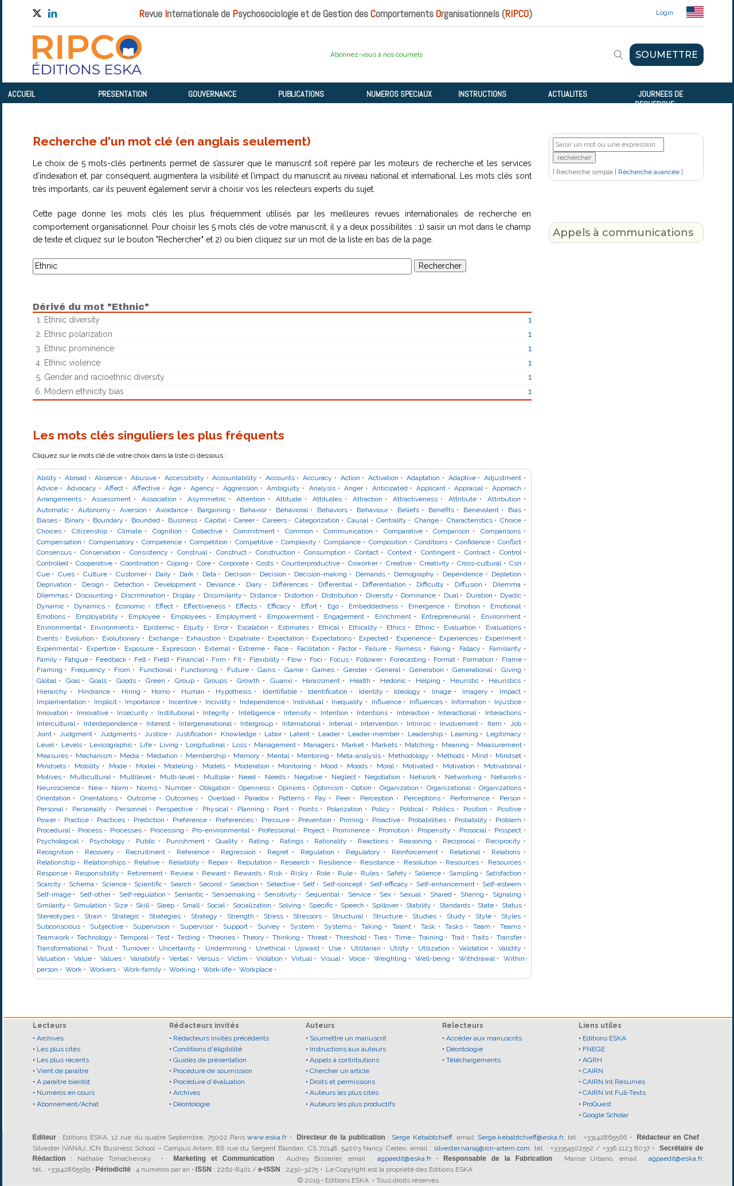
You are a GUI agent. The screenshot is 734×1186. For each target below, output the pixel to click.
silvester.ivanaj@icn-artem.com (482, 1148)
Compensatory (111, 542)
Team (481, 926)
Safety (397, 873)
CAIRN (593, 1071)
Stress (273, 916)
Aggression (240, 488)
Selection (244, 884)
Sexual (410, 894)
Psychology (107, 841)
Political (411, 809)
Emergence (426, 606)
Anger (353, 488)
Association (159, 499)
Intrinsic (419, 724)
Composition (388, 542)
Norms (146, 788)
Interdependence (111, 724)
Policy (381, 809)
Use (335, 948)
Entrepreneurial (445, 616)
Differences (290, 584)
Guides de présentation (210, 1060)
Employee (144, 616)
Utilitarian (366, 948)
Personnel (131, 809)
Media (129, 756)
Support (235, 926)
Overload (221, 798)
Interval (340, 724)
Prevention (314, 820)
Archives (50, 1038)
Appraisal (468, 488)
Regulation (317, 852)
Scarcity (49, 884)
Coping (178, 563)
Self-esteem (501, 884)
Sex (385, 894)
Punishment (185, 841)
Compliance (342, 542)
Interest (158, 724)
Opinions (291, 788)
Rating (259, 841)
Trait (457, 937)
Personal (50, 809)
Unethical (271, 948)
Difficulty (430, 584)
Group (184, 681)
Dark (186, 574)
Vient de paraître (62, 1071)
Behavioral (292, 510)
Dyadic (510, 595)
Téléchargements (473, 1060)
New (95, 788)
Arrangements (59, 499)
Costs (265, 563)
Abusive (144, 478)
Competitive (254, 542)
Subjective (106, 926)
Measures (52, 756)
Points (308, 809)
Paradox (257, 798)
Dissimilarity (223, 595)
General (388, 670)
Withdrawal (477, 959)
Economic (130, 606)
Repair (218, 862)
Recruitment (145, 852)
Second (210, 884)
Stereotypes (56, 916)
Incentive (183, 702)
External (217, 649)
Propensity (434, 830)
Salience (428, 873)
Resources (462, 862)
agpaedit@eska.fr (404, 1158)
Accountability (234, 478)
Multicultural (90, 777)
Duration (479, 595)
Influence (386, 702)
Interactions (503, 713)
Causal (357, 520)
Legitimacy (503, 734)
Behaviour (372, 510)
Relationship (56, 862)
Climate (130, 531)
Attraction (367, 499)
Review (182, 873)
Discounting (94, 595)
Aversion (133, 510)
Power (46, 820)
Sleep (165, 905)
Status (512, 905)
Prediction (149, 820)
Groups (215, 681)
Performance (470, 798)
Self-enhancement (445, 884)
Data (209, 574)
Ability (47, 478)
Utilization (434, 948)
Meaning (455, 745)
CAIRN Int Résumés (614, 1082)
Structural (347, 916)
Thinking (286, 937)
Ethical (328, 627)
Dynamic (50, 606)
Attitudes (327, 499)
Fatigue (76, 659)
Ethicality (363, 627)
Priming (351, 820)
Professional (276, 830)
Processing (167, 830)
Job (515, 724)
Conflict (509, 542)
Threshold (350, 937)
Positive (509, 809)
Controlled (52, 563)
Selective (281, 884)
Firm (219, 659)
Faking (440, 649)
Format (444, 659)
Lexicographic (110, 745)
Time (403, 937)
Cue (43, 574)
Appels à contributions (344, 1060)
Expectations (332, 638)
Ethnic (425, 627)
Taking (371, 926)
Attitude (289, 499)
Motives (49, 777)
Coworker (363, 563)
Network (422, 777)
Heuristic (464, 681)
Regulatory (363, 852)
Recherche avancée (649, 172)
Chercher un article (339, 1071)
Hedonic (393, 681)
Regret (277, 852)
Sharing (472, 894)
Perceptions (422, 798)
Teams (510, 926)
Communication (348, 531)
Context (400, 552)
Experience (413, 638)
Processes (126, 830)
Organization (399, 788)
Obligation (215, 788)
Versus (208, 959)
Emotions (51, 616)
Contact (366, 552)
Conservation (100, 552)
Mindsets (51, 766)
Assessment (111, 499)
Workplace (255, 969)
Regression (238, 852)
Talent (401, 926)
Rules (370, 873)
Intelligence (257, 713)
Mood (329, 766)
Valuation (51, 959)
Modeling (178, 766)
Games (323, 670)
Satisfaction (503, 873)
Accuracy (317, 478)
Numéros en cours (66, 1093)
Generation (426, 670)
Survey (268, 926)
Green (155, 681)
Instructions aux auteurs (348, 1049)
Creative (399, 563)
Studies (424, 916)
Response (52, 873)
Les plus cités (58, 1049)
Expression (179, 649)
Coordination (139, 563)
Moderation (252, 766)
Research (295, 862)
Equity (194, 627)
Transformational (62, 948)
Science (114, 884)
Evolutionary (121, 638)
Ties (380, 937)
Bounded (145, 520)
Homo (160, 692)
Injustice (507, 702)
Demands (370, 574)
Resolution (420, 862)
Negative (308, 777)
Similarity (51, 905)
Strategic (125, 916)
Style (483, 916)
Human (193, 692)
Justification (194, 734)
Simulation (90, 905)
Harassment (321, 681)
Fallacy (470, 649)
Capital (215, 520)
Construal (192, 552)
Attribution (504, 499)
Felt (140, 659)
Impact (510, 692)
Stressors (307, 916)
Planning (250, 809)
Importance (142, 702)
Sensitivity (280, 894)
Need (247, 777)
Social (216, 905)
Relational (465, 852)
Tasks (454, 926)
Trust (105, 948)
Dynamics (89, 606)
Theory (253, 937)
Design (93, 584)
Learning (464, 734)
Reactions (373, 841)
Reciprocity (503, 841)
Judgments (118, 734)
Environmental (59, 627)
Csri (515, 563)
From (122, 670)
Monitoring (294, 766)
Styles (511, 916)
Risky (300, 873)
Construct (231, 552)
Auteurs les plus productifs (352, 1104)
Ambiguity (283, 488)
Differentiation (384, 584)
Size (121, 905)
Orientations (99, 798)
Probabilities (427, 820)
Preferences (234, 820)
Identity (371, 692)
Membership (206, 756)
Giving (511, 670)
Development (175, 584)
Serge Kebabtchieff (422, 1137)
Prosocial (472, 830)
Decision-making (320, 574)
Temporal (134, 937)
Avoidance (172, 510)
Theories (221, 937)
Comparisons (501, 531)
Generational (472, 670)
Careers (275, 520)
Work (73, 969)
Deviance (220, 584)
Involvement (459, 724)
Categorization (317, 520)
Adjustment (502, 478)
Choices (49, 531)
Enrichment (393, 616)
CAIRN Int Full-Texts (614, 1093)
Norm (119, 788)
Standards (454, 905)
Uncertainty (177, 948)
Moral (385, 766)
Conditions (431, 542)
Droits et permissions (342, 1082)
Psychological (58, 841)
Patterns (291, 798)
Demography (414, 574)
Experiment (503, 638)
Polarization (344, 809)
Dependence (463, 574)
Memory (246, 756)
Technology (94, 937)
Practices (111, 820)
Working (182, 969)
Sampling (463, 873)
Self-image (54, 894)
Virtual (301, 959)
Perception (376, 798)
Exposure (139, 649)
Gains (266, 670)
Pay (320, 798)
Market (353, 745)
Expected (373, 638)
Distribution (340, 595)
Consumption (325, 552)
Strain (93, 916)
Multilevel (135, 777)
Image (441, 692)
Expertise (101, 649)
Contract (477, 552)
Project (314, 830)
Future (238, 670)
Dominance (418, 595)
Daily (163, 574)
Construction (275, 552)
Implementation (61, 702)
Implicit (105, 702)
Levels (71, 745)
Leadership (425, 734)
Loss (239, 745)
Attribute (462, 499)
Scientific (148, 884)
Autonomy (94, 510)
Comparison (451, 531)
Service (359, 894)
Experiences (458, 638)
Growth (248, 681)
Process (90, 830)
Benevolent (481, 510)
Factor (347, 649)
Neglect (343, 777)
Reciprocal (459, 841)
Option (362, 788)
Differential (335, 584)
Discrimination (143, 595)
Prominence (351, 830)
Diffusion (468, 584)
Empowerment (290, 616)
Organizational (449, 788)
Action (350, 478)
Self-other (95, 894)
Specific (321, 905)
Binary (75, 520)
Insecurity (133, 713)
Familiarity (505, 649)
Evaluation (460, 627)
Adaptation (423, 478)
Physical (215, 809)
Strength (240, 916)
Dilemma (507, 584)
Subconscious (58, 926)
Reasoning (415, 841)
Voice (357, 959)
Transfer (509, 937)
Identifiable (280, 692)
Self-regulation (142, 894)
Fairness (408, 649)
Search (181, 884)
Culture (95, 574)
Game (293, 670)
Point (281, 809)
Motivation (459, 766)
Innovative (92, 713)
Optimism (328, 788)
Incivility (218, 702)
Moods (357, 766)
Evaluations (503, 627)
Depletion (506, 574)
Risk (276, 873)
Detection (129, 584)
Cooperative (94, 563)
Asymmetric (207, 499)
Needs (275, 777)
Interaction (413, 713)
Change (427, 520)
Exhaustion (203, 638)
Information (468, 702)
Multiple (217, 777)
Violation (269, 959)
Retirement (145, 873)
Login (664, 13)
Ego (333, 606)
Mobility (87, 766)
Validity (509, 948)
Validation (474, 948)
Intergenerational (205, 724)
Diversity (379, 595)
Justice (156, 734)
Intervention (379, 724)
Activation (383, 478)
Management (275, 745)
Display (184, 595)
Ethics (395, 627)
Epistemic (158, 627)
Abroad (76, 478)
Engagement (344, 616)
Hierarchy (52, 692)
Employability (97, 616)
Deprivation (54, 584)
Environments (112, 627)
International (301, 724)
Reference (193, 852)
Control (510, 552)
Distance (263, 595)
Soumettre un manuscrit (348, 1038)
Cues (66, 574)
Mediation (162, 756)
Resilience (335, 862)
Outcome (141, 798)
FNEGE (594, 1049)
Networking (463, 777)
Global (46, 681)
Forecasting (408, 659)
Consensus (54, 552)
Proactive (386, 820)
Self (309, 884)
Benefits (441, 510)
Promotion (393, 830)
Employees (188, 616)
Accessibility (184, 478)
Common (299, 531)
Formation (478, 659)
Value (83, 959)
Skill (142, 905)
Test (163, 937)
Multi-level (177, 777)
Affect (114, 488)
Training (431, 937)
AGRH (592, 1060)
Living (168, 745)
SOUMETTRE (666, 54)
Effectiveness (204, 606)
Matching (419, 745)
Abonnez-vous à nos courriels (376, 54)
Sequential (322, 894)
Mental (278, 756)
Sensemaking (233, 894)
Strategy (204, 916)
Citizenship (89, 531)
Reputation (254, 862)
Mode (118, 766)
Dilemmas (52, 595)
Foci (316, 659)
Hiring (131, 692)
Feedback (111, 659)
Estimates (293, 627)
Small (191, 905)
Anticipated (390, 488)
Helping (428, 681)
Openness (254, 788)
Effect (164, 606)
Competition (209, 542)
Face (281, 649)
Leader (329, 734)
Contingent (438, 552)
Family (47, 659)
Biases (47, 520)
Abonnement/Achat (68, 1104)
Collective (207, 531)
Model (145, 766)
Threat (317, 937)
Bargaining (214, 510)
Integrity (216, 713)
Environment (501, 616)
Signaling (507, 894)
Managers (318, 745)
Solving (290, 905)
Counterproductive (311, 563)
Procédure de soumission (212, 1071)
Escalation (252, 627)
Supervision (151, 926)
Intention (334, 713)
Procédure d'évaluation (209, 1082)
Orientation (54, 798)
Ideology (407, 692)
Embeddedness (373, 606)
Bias (514, 510)
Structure (388, 916)
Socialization (252, 905)
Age (175, 488)
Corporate (234, 563)
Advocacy (81, 488)
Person (510, 798)
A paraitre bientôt (63, 1082)
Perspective (174, 809)
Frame (512, 659)
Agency (202, 488)
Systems (338, 926)
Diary (254, 584)
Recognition (55, 852)
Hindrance (94, 692)
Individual (308, 702)
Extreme (252, 649)
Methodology (408, 756)
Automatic (53, 510)
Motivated (418, 766)
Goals (98, 681)
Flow (294, 659)
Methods (450, 756)
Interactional (457, 713)
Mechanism (94, 756)
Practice (76, 820)
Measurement (499, 745)
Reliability (184, 862)
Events (47, 638)
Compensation (59, 542)
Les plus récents (63, 1060)
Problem (508, 820)
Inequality (347, 702)
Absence (108, 478)
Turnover (136, 948)
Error (221, 627)
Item (494, 724)
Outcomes (182, 798)
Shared (441, 894)
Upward (307, 948)
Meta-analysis (359, 756)
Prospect (507, 830)
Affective (146, 488)
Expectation (286, 638)
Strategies (165, 916)
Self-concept (342, 884)
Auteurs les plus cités (344, 1093)
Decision (238, 574)
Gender (355, 670)
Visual (330, 959)
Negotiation (382, 777)
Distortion (299, 595)
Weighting (390, 959)
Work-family (142, 969)
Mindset (508, 756)
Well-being (432, 959)
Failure (375, 649)
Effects (246, 606)
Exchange (164, 638)
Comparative (403, 531)
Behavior (253, 510)
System (302, 926)
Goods (126, 681)
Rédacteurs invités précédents (221, 1038)
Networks (506, 777)
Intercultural (56, 724)
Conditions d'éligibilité (207, 1049)
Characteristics (470, 520)
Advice (47, 488)
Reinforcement (415, 852)
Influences (426, 702)
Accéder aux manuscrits (484, 1038)
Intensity (297, 713)
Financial (190, 659)
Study (456, 916)
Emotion (467, 606)
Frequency (88, 670)
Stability (418, 905)
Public (145, 841)
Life (146, 745)
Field (161, 659)
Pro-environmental (220, 830)
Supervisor (196, 926)
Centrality (391, 520)
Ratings (291, 841)
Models (213, 766)
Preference (190, 820)
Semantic (189, 894)
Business (182, 520)
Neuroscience (58, 788)
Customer (131, 574)
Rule (345, 873)
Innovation (52, 713)
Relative (146, 862)
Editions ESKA (604, 1038)
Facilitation (313, 649)
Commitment (254, 531)
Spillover (385, 905)
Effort (309, 606)
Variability (145, 959)
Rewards (247, 873)
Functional (155, 670)
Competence (162, 542)
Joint (44, 734)
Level (45, 745)
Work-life (217, 969)
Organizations (500, 788)
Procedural (53, 830)
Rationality (330, 841)
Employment (236, 616)
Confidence (472, 542)
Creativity (435, 563)
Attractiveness (415, 499)
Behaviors (332, 510)
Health (360, 681)
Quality (227, 841)
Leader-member (374, 734)
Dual (451, 595)
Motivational (502, 766)
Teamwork (53, 937)
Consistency (149, 552)
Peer (343, 798)
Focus (339, 659)
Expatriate (244, 638)
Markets (384, 745)
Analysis (322, 488)
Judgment (76, 734)
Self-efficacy (389, 884)
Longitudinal (205, 745)
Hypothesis (233, 692)
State (486, 905)
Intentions (372, 713)
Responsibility (97, 873)
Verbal (179, 959)
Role (323, 873)
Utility (399, 948)
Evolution (79, 638)
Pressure (275, 820)
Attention (250, 499)
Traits (480, 937)
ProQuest (597, 1104)
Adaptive (462, 478)
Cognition (167, 531)
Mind (480, 756)
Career (244, 520)
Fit (237, 659)
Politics (443, 809)
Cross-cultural (479, 563)
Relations (505, 852)
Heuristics (505, 681)
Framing (50, 670)
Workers (102, 969)
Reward (214, 873)
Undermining (226, 948)
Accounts (280, 478)
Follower (369, 659)
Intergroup (256, 724)
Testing (188, 937)
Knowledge (238, 734)
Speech (352, 905)
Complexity (299, 542)
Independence (262, 702)
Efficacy (279, 606)
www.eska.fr (267, 1137)
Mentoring (313, 756)
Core (204, 563)
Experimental (57, 649)
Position (475, 809)
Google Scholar (605, 1115)
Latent (300, 734)
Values (111, 959)
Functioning (199, 670)
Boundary (108, 520)
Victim (238, 959)
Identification (328, 692)
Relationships (105, 862)
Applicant (431, 488)
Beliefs (408, 510)
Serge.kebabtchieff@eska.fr (520, 1137)
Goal (73, 681)
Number (178, 788)
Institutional (176, 713)
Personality (89, 809)
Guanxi (281, 681)
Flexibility (264, 659)
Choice (510, 520)
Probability (471, 820)
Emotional (505, 606)
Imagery (475, 692)
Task (428, 926)
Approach (506, 488)
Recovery (99, 852)
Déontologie (191, 1104)
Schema (81, 884)
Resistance (377, 862)
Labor (273, 734)
